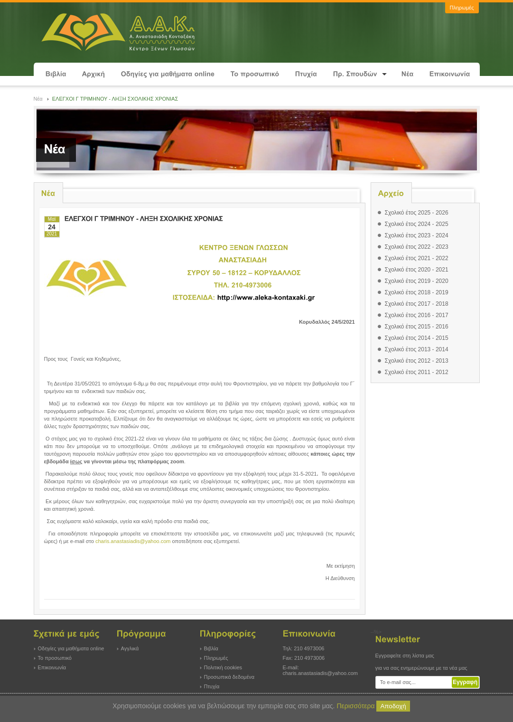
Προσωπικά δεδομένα (229, 677)
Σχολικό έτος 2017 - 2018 (416, 303)
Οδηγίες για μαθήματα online (71, 648)
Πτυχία (212, 686)
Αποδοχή (393, 706)
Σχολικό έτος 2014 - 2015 (416, 338)
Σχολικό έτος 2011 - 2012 (416, 372)
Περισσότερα (355, 706)
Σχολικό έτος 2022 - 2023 (416, 247)
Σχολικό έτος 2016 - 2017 (416, 315)
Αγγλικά (130, 648)
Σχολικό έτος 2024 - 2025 (416, 224)
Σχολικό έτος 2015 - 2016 (416, 326)
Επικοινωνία (52, 667)
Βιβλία (211, 648)
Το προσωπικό (55, 658)
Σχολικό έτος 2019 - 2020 (416, 281)
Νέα (38, 99)
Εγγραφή (465, 682)
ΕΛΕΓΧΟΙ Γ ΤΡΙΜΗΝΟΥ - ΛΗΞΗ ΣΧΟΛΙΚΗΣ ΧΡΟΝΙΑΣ (115, 99)
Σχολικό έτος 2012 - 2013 (416, 360)
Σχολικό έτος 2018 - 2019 (416, 292)
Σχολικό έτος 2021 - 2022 (416, 258)
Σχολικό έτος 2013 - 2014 (416, 349)
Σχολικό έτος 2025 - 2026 (416, 212)
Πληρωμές (216, 658)
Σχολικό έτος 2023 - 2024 (416, 235)
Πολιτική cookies (223, 667)
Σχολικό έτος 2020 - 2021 (416, 269)
